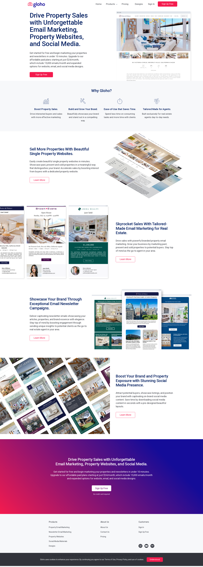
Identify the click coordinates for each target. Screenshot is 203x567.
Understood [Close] (155, 559)
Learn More (39, 180)
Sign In (151, 4)
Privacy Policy (121, 559)
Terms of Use (110, 559)
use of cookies (137, 559)
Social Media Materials (58, 541)
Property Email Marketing (59, 527)
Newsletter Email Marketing (60, 532)
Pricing (125, 4)
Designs (139, 4)
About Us (104, 527)
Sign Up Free (167, 4)
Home (99, 4)
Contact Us (104, 532)
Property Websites (56, 537)
